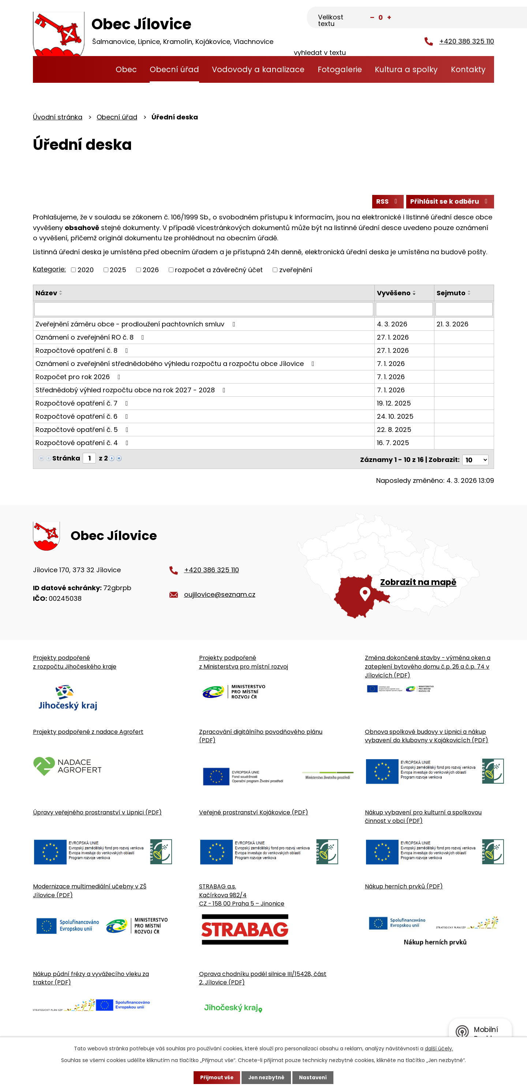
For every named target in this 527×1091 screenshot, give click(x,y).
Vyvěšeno (394, 294)
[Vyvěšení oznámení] (404, 310)
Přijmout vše (215, 1077)
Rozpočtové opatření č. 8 (83, 351)
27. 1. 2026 (393, 338)
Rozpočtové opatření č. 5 (83, 430)
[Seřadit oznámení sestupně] (61, 295)
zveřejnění (295, 270)
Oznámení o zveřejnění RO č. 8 (91, 338)
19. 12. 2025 (394, 404)
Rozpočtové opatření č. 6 (83, 417)
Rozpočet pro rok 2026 (79, 377)
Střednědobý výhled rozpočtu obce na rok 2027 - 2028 (131, 391)
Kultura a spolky (406, 69)
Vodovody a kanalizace (258, 69)
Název (46, 294)
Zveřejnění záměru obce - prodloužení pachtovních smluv (136, 325)
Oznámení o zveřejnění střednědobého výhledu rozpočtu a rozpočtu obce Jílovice (176, 364)
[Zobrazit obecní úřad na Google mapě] (395, 570)
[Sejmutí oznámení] (464, 310)
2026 (151, 270)
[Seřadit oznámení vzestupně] (61, 292)
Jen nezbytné (266, 1077)
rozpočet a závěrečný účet (219, 270)
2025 (118, 270)
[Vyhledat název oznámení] (204, 310)
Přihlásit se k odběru (449, 202)
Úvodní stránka (94, 69)
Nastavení (314, 1077)
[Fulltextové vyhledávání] (457, 18)
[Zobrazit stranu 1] (89, 459)
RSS (385, 202)
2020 (86, 270)
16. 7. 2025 (393, 443)
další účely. (439, 1048)
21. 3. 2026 (453, 325)
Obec (126, 69)
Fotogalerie (340, 69)
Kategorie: (49, 270)
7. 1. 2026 (391, 364)
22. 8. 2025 (394, 430)
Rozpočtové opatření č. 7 (83, 404)
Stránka (66, 459)
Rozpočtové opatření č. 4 (83, 443)
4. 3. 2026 (392, 325)
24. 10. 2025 (395, 417)
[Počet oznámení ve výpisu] (475, 459)
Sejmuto (451, 294)
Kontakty (468, 69)
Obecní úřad (174, 69)
